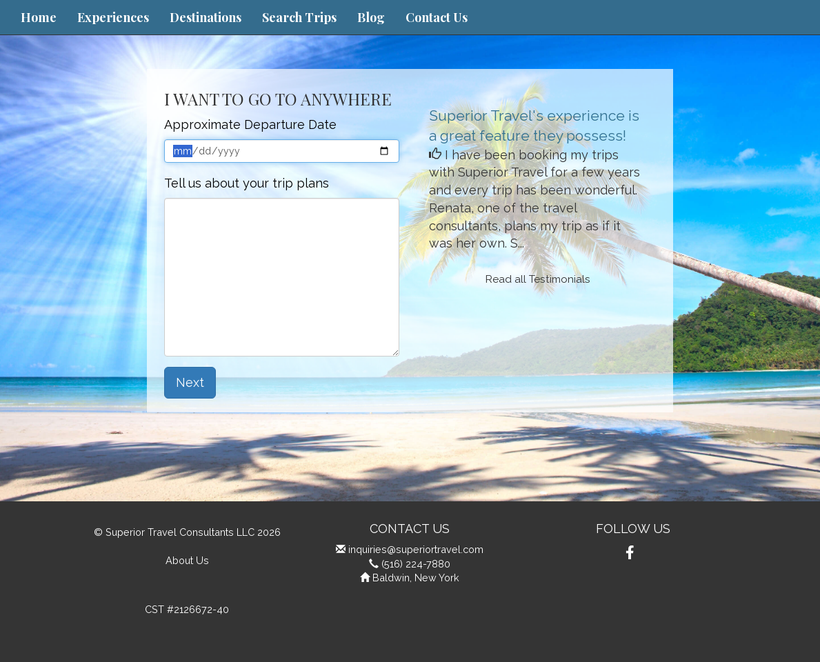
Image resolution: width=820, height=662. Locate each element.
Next (190, 382)
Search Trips (299, 17)
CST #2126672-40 (187, 609)
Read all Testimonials (538, 279)
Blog (371, 17)
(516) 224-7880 (415, 564)
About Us (187, 560)
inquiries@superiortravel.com (415, 549)
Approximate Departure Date (250, 124)
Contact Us (437, 17)
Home (39, 17)
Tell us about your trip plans (246, 183)
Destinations (205, 17)
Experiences (113, 17)
